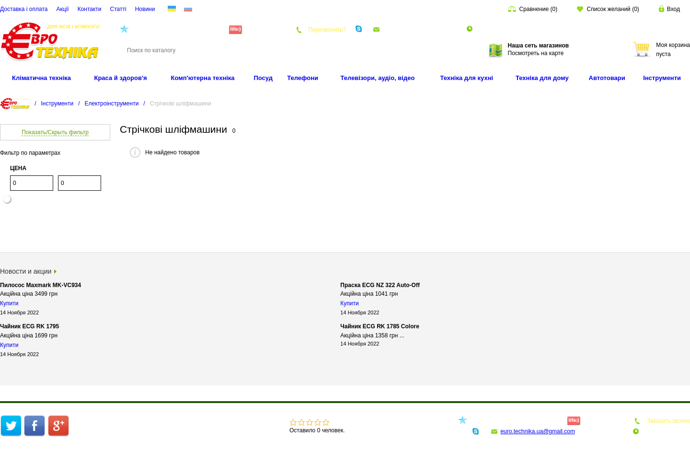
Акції (63, 9)
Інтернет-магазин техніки (112, 420)
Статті (118, 9)
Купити (9, 303)
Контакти (90, 9)
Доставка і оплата (24, 9)
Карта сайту (149, 430)
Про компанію (170, 420)
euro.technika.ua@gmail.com (419, 29)
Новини (145, 9)
